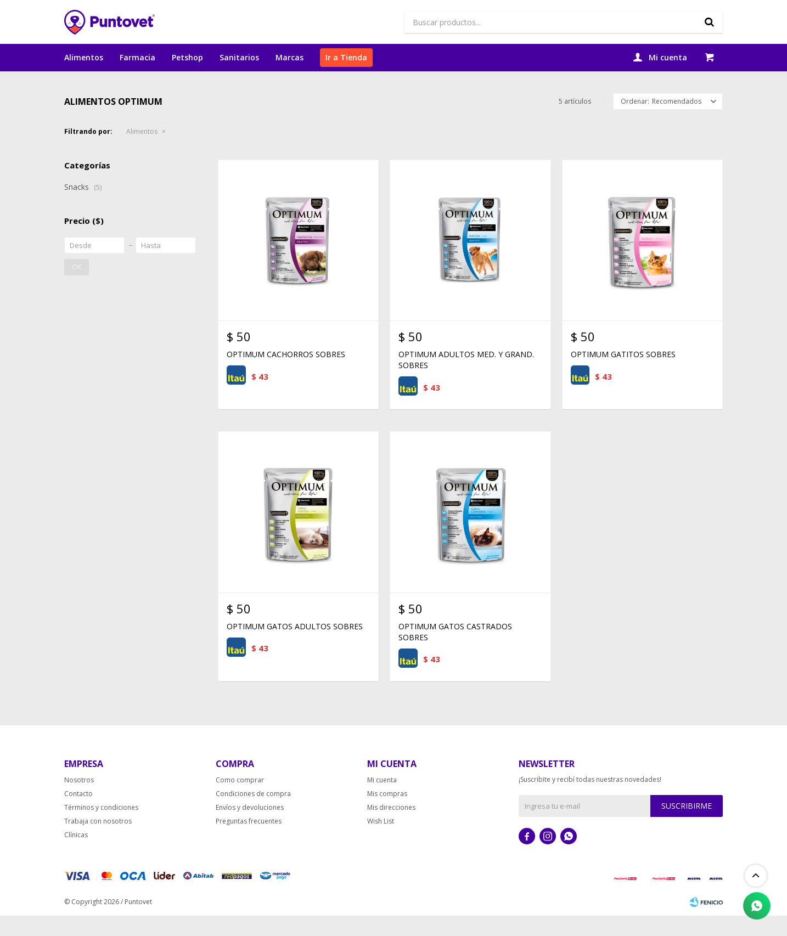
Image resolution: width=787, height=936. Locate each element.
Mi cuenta (382, 800)
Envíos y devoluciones (250, 827)
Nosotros (79, 800)
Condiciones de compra (253, 814)
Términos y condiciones (101, 827)
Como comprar (240, 800)
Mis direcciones (391, 827)
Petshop (187, 57)
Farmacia (137, 57)
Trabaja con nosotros (98, 841)
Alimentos (83, 57)
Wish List (380, 841)
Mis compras (387, 814)
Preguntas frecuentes (249, 841)
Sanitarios (239, 57)
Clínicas (76, 855)
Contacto (78, 814)
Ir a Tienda (346, 57)
